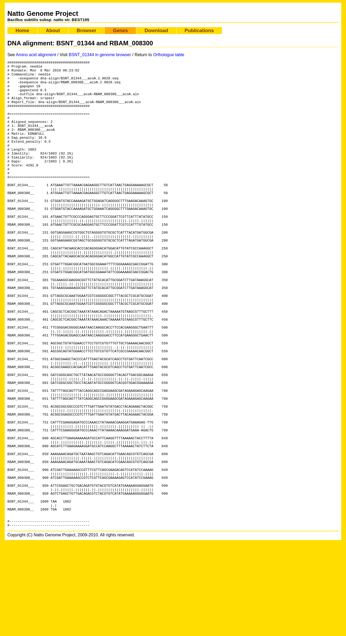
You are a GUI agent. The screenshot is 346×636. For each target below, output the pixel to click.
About (53, 30)
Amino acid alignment (36, 54)
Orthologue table (168, 54)
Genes (120, 30)
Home (22, 30)
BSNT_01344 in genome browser (100, 54)
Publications (199, 30)
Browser (86, 30)
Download (156, 30)
